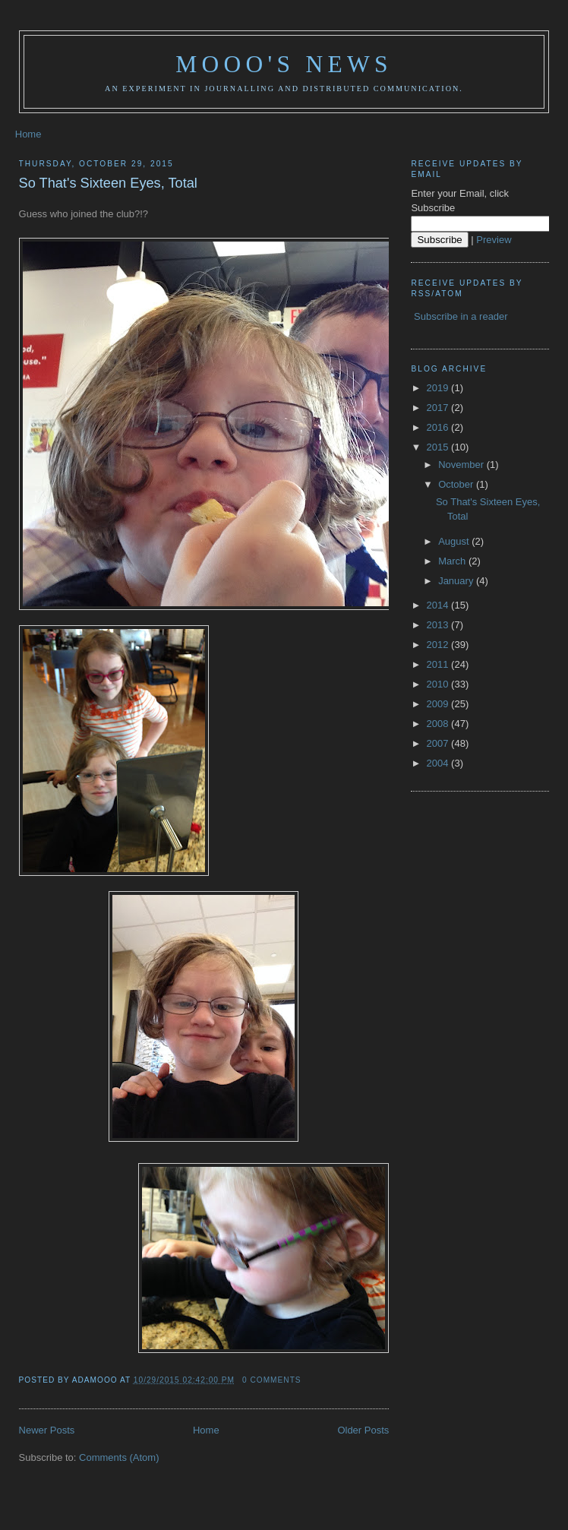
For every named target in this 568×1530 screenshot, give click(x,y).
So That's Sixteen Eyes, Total (108, 183)
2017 (439, 407)
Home (28, 134)
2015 (439, 447)
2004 (439, 763)
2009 (439, 704)
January (457, 580)
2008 (439, 723)
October (457, 484)
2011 (439, 664)
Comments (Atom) (119, 1457)
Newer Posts (47, 1430)
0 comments (271, 1380)
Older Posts (363, 1430)
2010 (439, 684)
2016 (439, 427)
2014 (439, 605)
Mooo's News (283, 64)
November (462, 464)
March (453, 561)
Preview (493, 239)
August (455, 541)
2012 (439, 644)
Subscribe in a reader (461, 316)
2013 (439, 625)
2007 (439, 743)
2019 (439, 388)
